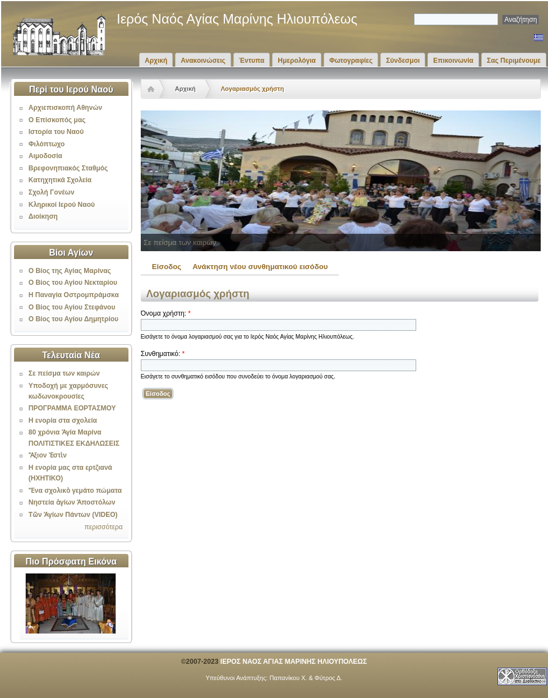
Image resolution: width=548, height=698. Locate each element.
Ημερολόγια (297, 60)
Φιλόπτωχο (47, 144)
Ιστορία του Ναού (56, 132)
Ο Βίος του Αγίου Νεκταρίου (73, 282)
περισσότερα (103, 527)
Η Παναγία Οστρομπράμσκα (74, 295)
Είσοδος (166, 266)
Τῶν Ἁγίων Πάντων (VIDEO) (73, 515)
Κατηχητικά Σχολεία (60, 180)
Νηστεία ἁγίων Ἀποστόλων (72, 502)
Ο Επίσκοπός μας (57, 120)
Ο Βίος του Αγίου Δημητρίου (73, 319)
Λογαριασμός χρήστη (252, 88)
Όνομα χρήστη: (166, 313)
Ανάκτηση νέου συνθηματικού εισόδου (260, 266)
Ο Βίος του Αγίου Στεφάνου (72, 307)
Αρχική (156, 60)
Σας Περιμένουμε (514, 60)
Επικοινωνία (453, 60)
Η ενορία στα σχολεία (63, 420)
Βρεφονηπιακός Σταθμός (68, 168)
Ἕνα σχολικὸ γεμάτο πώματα (75, 490)
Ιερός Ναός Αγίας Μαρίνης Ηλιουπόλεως (237, 18)
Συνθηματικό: (163, 354)
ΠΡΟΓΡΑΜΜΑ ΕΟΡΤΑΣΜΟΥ (72, 408)
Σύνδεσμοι (403, 60)
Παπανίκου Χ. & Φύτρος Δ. (305, 677)
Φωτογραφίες (350, 60)
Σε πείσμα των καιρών (64, 373)
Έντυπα (251, 60)
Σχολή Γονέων (52, 192)
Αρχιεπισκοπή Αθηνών (65, 108)
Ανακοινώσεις (203, 60)
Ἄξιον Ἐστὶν (48, 455)
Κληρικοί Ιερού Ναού (62, 205)
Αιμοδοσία (45, 156)
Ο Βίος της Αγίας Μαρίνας (70, 271)
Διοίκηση (43, 216)
